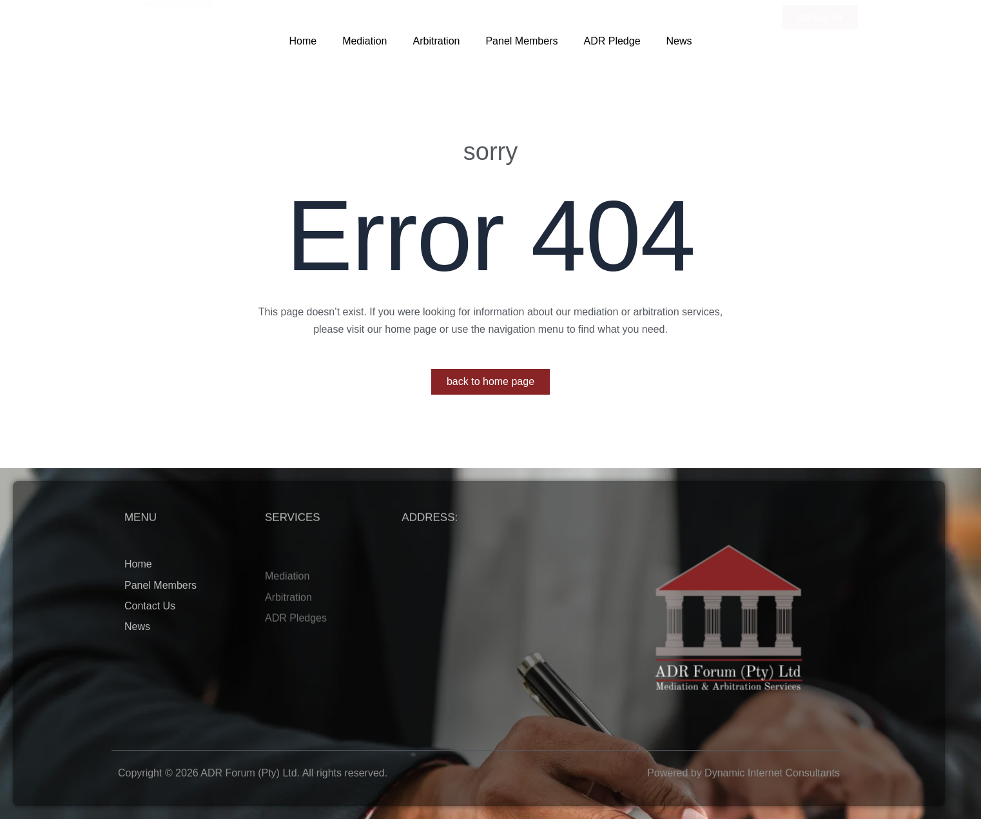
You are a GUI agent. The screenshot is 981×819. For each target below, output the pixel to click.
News (679, 40)
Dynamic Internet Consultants (772, 772)
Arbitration (436, 40)
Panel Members (521, 40)
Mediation (364, 40)
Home (302, 40)
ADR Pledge (611, 40)
